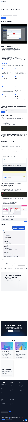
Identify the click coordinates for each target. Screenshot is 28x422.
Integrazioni (11, 385)
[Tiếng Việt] (23, 417)
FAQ (1, 400)
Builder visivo (11, 390)
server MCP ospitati (20, 282)
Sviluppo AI (20, 386)
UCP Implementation (21, 393)
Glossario (2, 399)
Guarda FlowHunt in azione (3, 384)
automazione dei (7, 12)
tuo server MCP (23, 59)
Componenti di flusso (12, 386)
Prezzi (1, 392)
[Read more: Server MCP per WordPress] (7, 350)
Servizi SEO (20, 390)
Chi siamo (11, 396)
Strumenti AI (2, 385)
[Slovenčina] (19, 417)
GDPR (10, 404)
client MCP (10, 119)
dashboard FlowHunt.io (15, 48)
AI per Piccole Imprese (21, 389)
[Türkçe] (22, 417)
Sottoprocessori (11, 403)
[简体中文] (24, 417)
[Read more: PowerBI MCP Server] (21, 350)
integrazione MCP (18, 65)
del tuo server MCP (22, 118)
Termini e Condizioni (12, 399)
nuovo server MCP (15, 57)
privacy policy (8, 418)
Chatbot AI (2, 388)
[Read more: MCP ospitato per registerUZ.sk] (7, 368)
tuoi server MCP (15, 282)
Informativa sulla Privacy (12, 400)
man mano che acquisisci (21, 265)
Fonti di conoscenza (12, 389)
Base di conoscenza (3, 396)
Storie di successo (3, 403)
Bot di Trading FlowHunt (3, 389)
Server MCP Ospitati (21, 385)
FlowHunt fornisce (7, 280)
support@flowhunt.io (8, 288)
